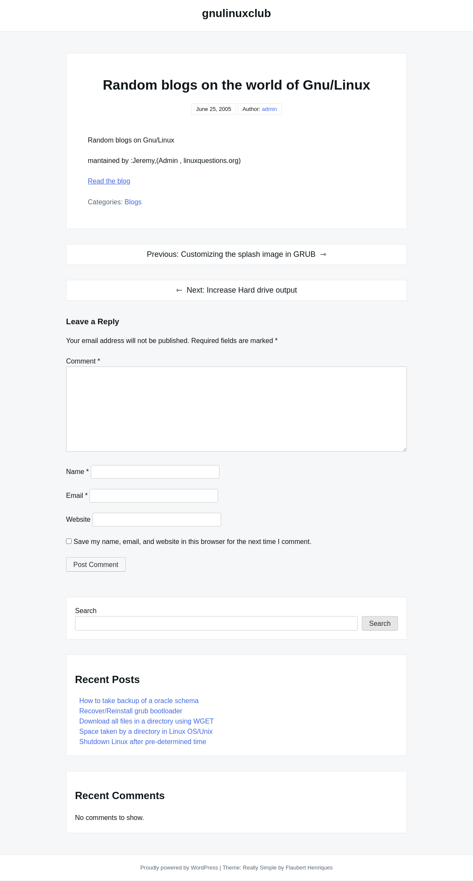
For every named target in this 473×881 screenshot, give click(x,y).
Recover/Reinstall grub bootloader (130, 711)
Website (78, 519)
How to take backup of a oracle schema (139, 700)
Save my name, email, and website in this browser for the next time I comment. (192, 541)
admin (269, 109)
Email (77, 495)
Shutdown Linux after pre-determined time (142, 741)
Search (86, 610)
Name (77, 471)
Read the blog (109, 181)
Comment (83, 361)
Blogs (132, 202)
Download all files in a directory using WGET (146, 721)
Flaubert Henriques (309, 867)
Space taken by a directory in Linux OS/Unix (146, 731)
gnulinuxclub (236, 13)
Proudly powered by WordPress (179, 867)
